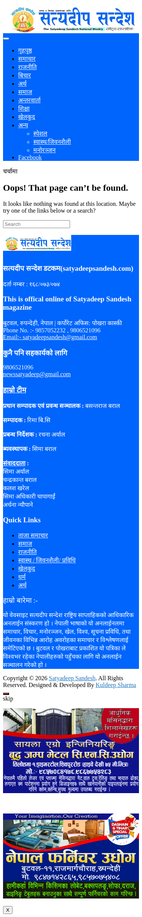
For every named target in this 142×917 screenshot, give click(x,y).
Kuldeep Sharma (115, 685)
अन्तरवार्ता (29, 100)
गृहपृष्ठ (25, 50)
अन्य (23, 125)
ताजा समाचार (33, 535)
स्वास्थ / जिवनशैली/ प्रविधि (47, 560)
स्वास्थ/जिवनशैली (52, 142)
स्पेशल (40, 133)
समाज (25, 92)
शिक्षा (24, 108)
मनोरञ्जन (44, 150)
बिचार (24, 75)
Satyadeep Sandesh (72, 678)
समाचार (27, 59)
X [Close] (7, 910)
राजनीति (27, 67)
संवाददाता (14, 463)
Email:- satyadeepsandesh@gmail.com (50, 337)
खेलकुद (26, 117)
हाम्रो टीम (14, 390)
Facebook (30, 157)
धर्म (22, 577)
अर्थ (22, 83)
